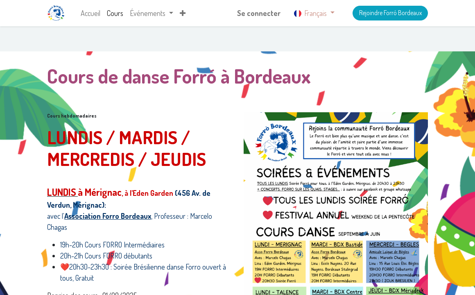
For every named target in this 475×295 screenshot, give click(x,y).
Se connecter (258, 13)
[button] (182, 13)
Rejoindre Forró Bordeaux (390, 13)
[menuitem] (90, 13)
